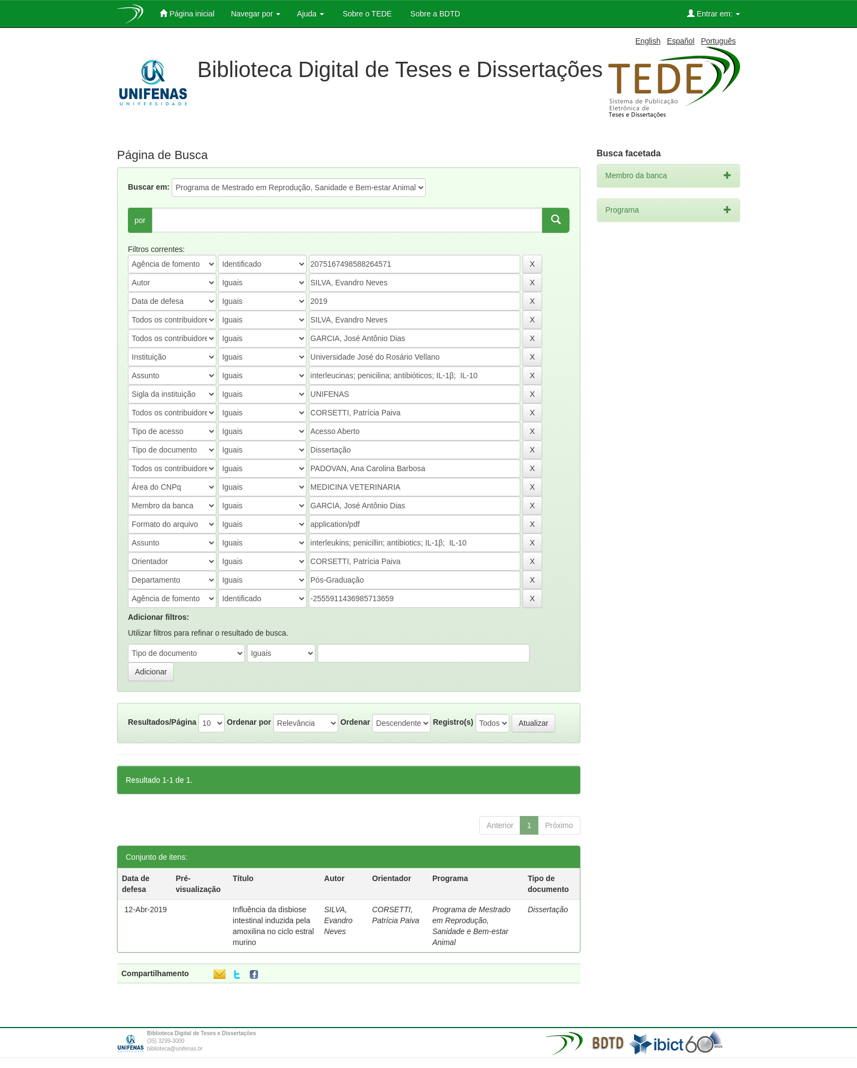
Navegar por (255, 13)
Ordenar (355, 722)
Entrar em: (713, 13)
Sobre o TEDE (366, 13)
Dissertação (547, 909)
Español (681, 41)
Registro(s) (453, 722)
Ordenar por (249, 722)
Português (718, 41)
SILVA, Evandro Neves (338, 920)
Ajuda (310, 13)
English (648, 41)
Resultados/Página (162, 722)
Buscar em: (148, 187)
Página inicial (187, 13)
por (139, 220)
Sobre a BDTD (434, 13)
